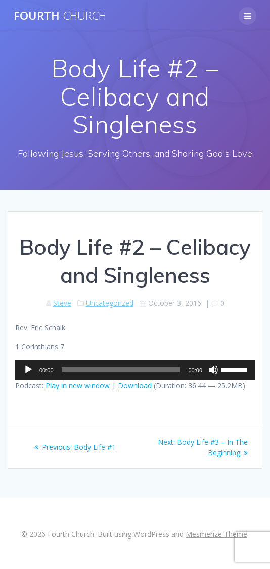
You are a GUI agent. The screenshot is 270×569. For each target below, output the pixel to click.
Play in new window (78, 385)
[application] (135, 370)
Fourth (60, 15)
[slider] (121, 369)
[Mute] (213, 370)
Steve (62, 303)
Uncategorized (109, 303)
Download (135, 385)
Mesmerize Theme (216, 534)
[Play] (28, 370)
